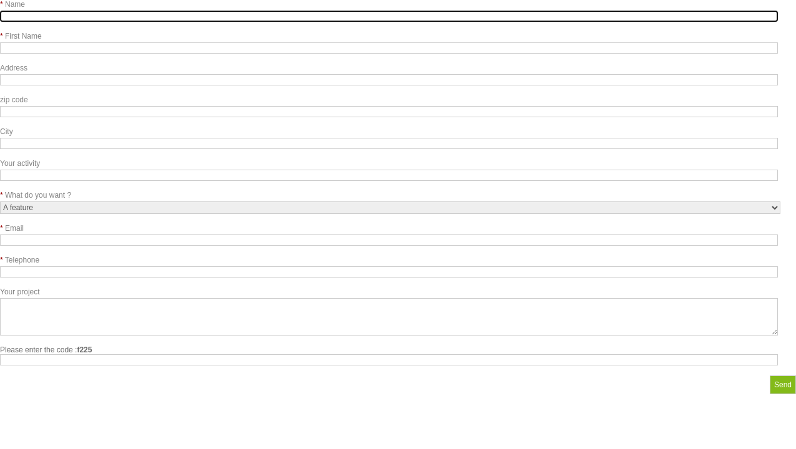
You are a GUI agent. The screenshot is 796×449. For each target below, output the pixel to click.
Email (12, 228)
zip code (14, 99)
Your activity (20, 163)
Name (12, 4)
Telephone (19, 260)
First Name (21, 36)
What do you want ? (35, 195)
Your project (20, 291)
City (6, 131)
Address (13, 68)
